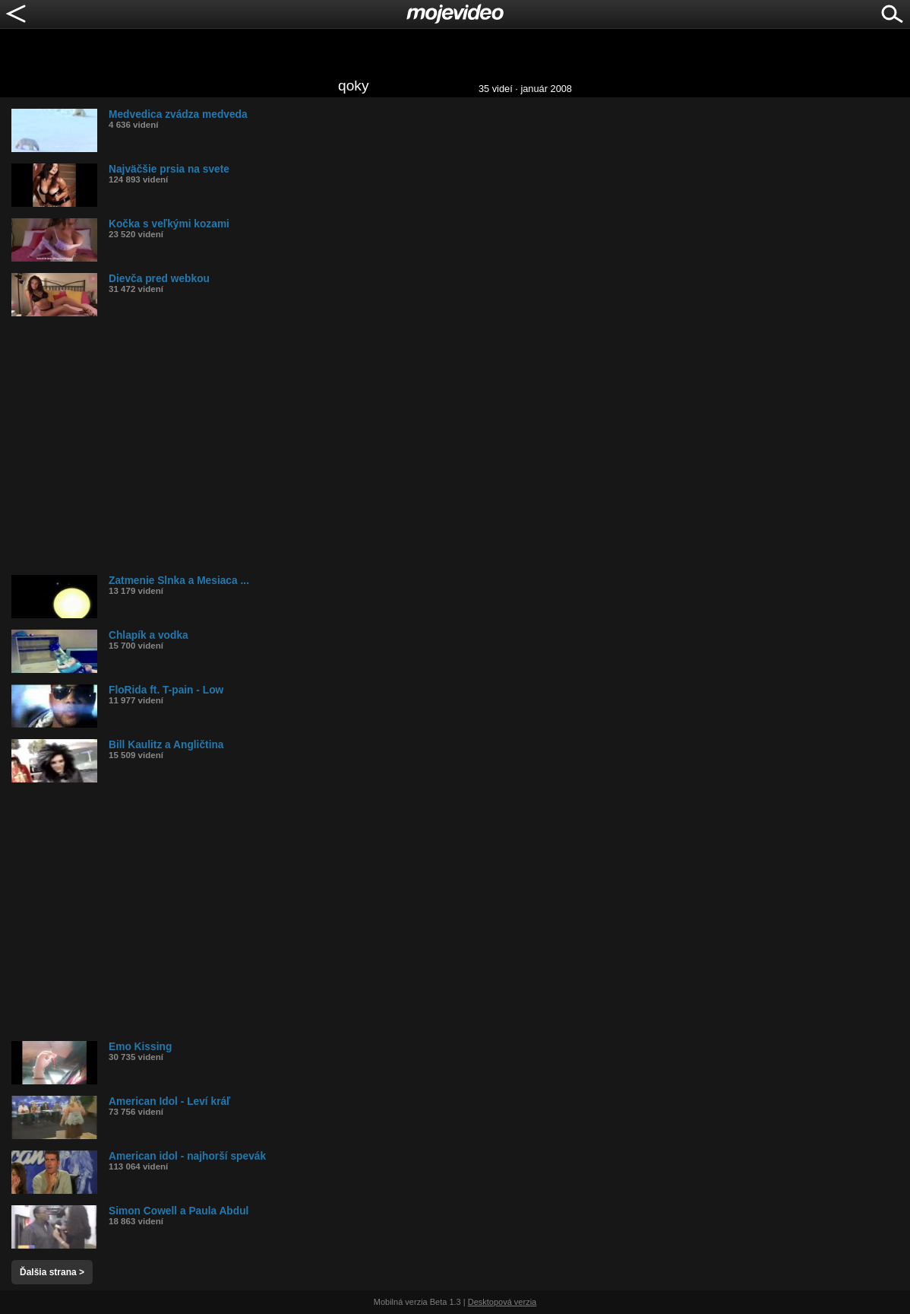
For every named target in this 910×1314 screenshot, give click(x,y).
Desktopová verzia (502, 1301)
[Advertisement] (460, 445)
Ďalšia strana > (52, 1272)
